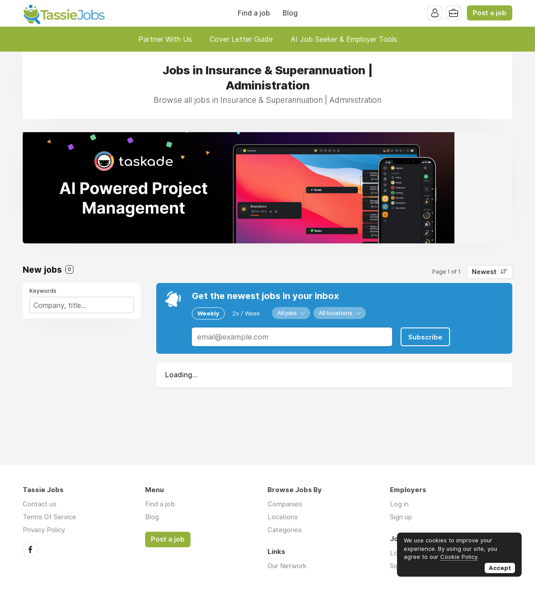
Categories (285, 529)
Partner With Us (165, 39)
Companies (285, 504)
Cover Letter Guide (241, 39)
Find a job (254, 13)
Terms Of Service (49, 517)
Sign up (401, 517)
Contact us (40, 504)
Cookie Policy (459, 556)
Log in (399, 504)
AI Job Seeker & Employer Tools (344, 39)
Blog (290, 13)
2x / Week (246, 313)
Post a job (490, 13)
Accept (500, 567)
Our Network (287, 566)
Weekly (208, 313)
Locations (283, 517)
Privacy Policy (44, 529)
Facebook (30, 549)
